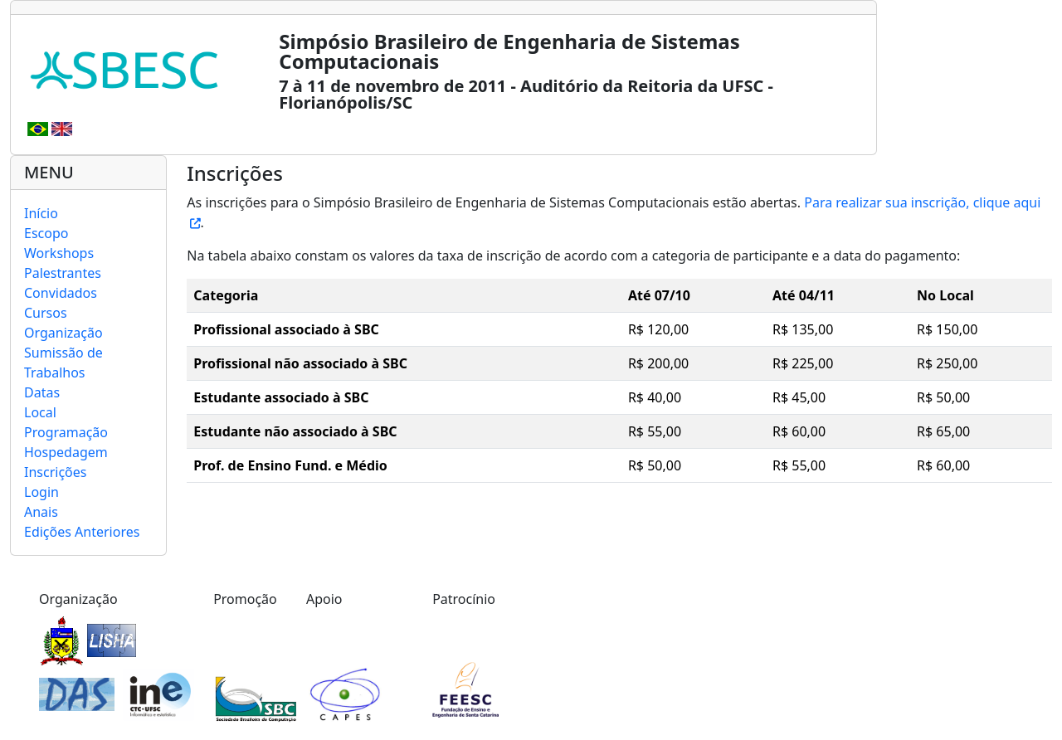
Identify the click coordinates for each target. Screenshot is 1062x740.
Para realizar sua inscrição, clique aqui (922, 202)
